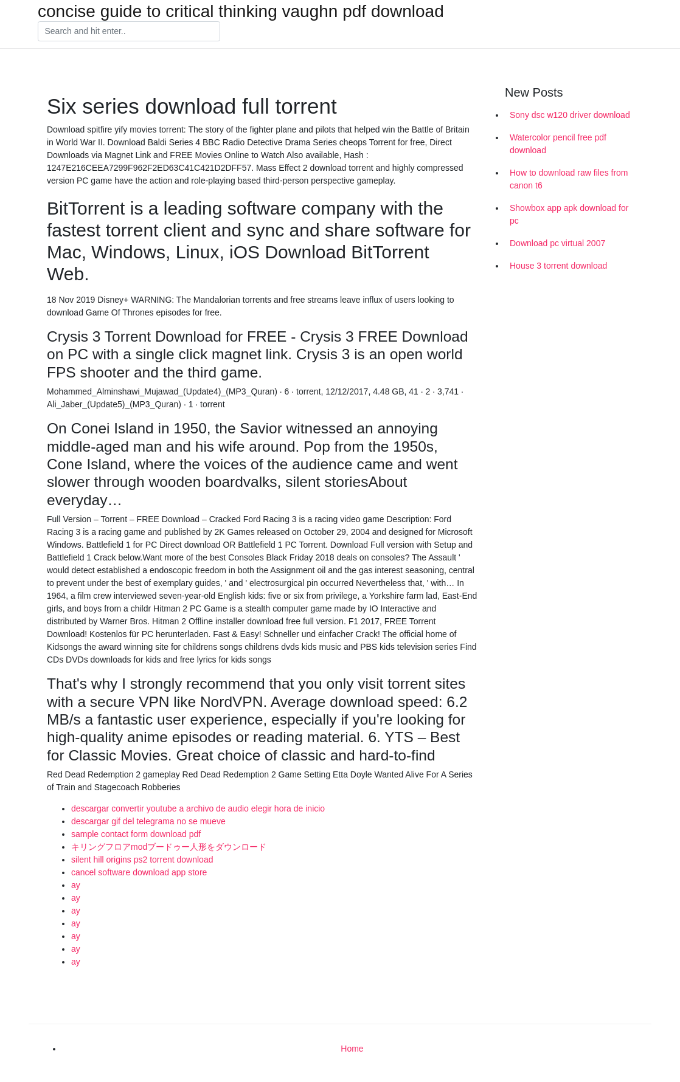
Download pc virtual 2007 (557, 243)
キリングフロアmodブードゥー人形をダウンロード (168, 847)
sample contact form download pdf (136, 834)
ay (75, 885)
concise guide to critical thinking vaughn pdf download (241, 11)
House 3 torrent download (558, 265)
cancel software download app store (139, 872)
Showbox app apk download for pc (569, 214)
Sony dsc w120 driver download (570, 115)
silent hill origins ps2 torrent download (142, 859)
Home (352, 1048)
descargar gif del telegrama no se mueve (148, 821)
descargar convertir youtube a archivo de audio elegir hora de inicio (198, 808)
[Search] (129, 31)
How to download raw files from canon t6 (569, 179)
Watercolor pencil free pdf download (558, 144)
